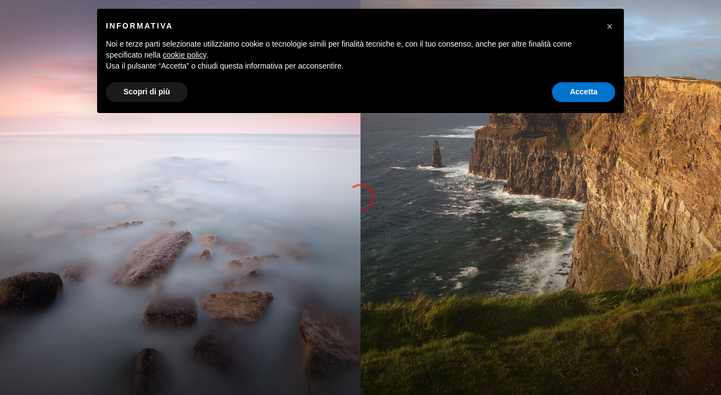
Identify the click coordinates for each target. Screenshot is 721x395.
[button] (708, 197)
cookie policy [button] (184, 54)
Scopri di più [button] (146, 91)
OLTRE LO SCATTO (646, 32)
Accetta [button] (584, 91)
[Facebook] (638, 17)
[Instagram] (658, 17)
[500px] (678, 17)
